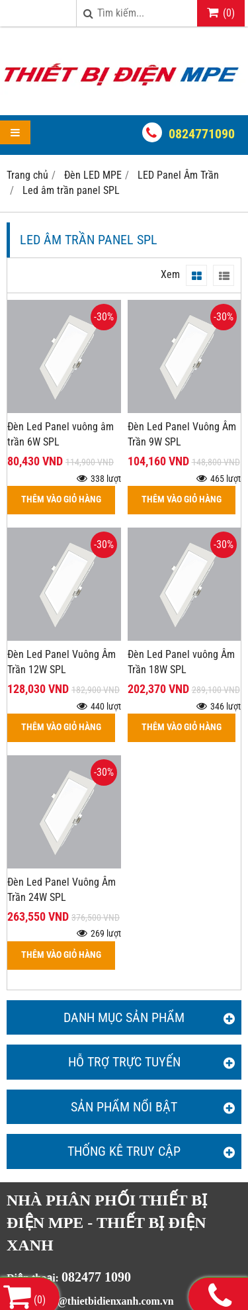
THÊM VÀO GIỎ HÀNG (61, 499)
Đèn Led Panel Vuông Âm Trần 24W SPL (61, 890)
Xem (170, 274)
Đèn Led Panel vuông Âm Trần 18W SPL (181, 662)
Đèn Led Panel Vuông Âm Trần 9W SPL (182, 434)
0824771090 (202, 134)
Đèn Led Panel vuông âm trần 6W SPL (60, 434)
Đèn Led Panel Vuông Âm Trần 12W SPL (61, 662)
